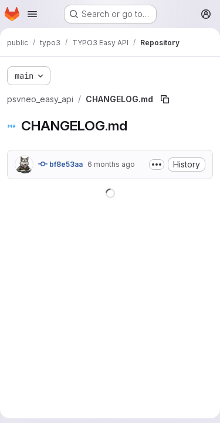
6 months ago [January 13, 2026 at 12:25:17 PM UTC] (111, 164)
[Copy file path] (164, 99)
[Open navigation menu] (32, 14)
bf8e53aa (60, 164)
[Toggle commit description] (156, 164)
